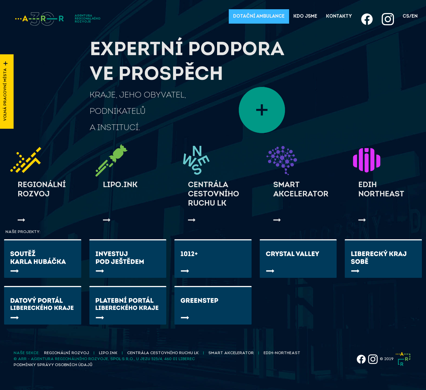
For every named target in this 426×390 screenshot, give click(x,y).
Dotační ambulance (259, 16)
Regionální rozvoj (66, 353)
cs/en (410, 16)
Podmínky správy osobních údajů (53, 365)
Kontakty (339, 16)
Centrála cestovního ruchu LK (163, 353)
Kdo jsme (305, 16)
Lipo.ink (108, 353)
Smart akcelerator (231, 353)
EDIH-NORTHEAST (282, 353)
